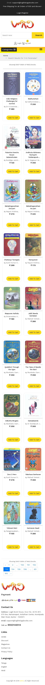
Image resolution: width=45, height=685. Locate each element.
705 (18, 569)
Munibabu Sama (12, 372)
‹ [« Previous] (5, 565)
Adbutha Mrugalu (11, 421)
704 (12, 569)
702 (34, 565)
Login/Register (22, 13)
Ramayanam (33, 260)
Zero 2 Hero (11, 474)
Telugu (3, 663)
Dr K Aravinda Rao (13, 106)
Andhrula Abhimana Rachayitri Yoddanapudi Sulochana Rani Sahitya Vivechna (33, 157)
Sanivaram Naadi (33, 528)
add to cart (13, 118)
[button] (9, 50)
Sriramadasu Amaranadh (16, 316)
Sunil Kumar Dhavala (14, 263)
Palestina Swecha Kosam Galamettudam (12, 155)
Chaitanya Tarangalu (12, 260)
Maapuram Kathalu (12, 313)
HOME (3, 637)
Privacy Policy (6, 652)
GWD (22, 681)
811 (35, 569)
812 (6, 573)
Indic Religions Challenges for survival (11, 101)
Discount (4, 640)
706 (25, 569)
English (4, 667)
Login (17, 43)
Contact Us (5, 648)
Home (5, 56)
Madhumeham (33, 99)
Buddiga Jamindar (13, 160)
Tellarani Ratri (12, 528)
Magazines (5, 644)
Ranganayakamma (13, 531)
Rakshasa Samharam (33, 474)
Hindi (3, 670)
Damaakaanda (33, 421)
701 (28, 565)
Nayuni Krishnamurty (14, 211)
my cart (26, 43)
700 (22, 565)
